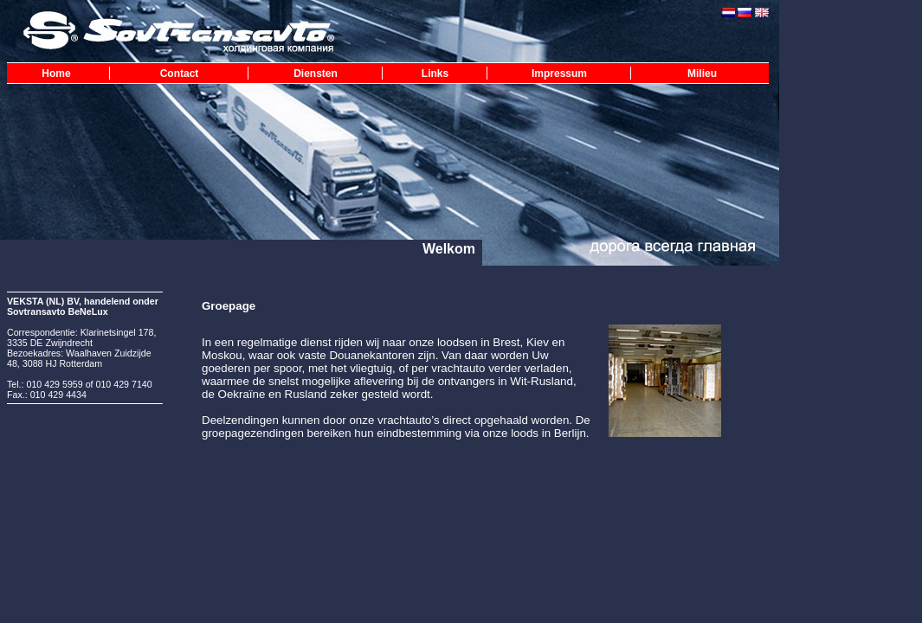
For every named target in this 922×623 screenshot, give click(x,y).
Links (435, 73)
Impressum (559, 73)
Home (56, 73)
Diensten (315, 73)
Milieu (702, 73)
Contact (179, 73)
